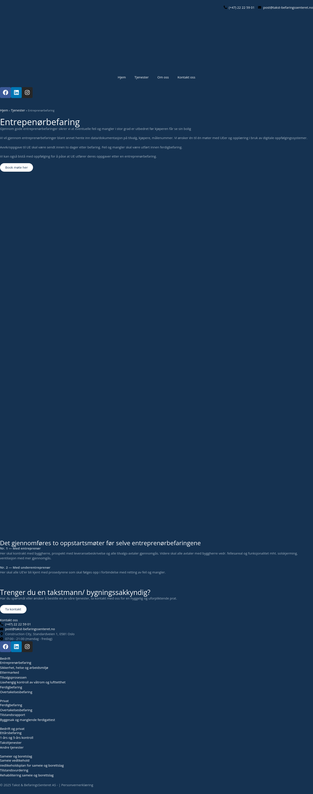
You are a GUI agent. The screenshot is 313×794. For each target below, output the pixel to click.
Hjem (122, 77)
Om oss (163, 77)
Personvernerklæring (77, 785)
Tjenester (142, 77)
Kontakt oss (186, 77)
